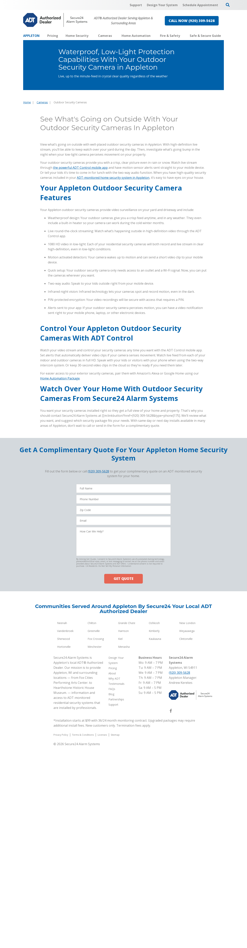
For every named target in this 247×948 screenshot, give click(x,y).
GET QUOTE (123, 780)
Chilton (92, 824)
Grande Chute (126, 824)
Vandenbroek (65, 832)
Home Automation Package (60, 580)
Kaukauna (155, 840)
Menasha (124, 848)
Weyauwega (187, 832)
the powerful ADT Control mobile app (80, 286)
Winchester (95, 848)
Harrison (123, 832)
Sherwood (63, 840)
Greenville (94, 832)
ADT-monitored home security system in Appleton (113, 296)
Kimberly (154, 832)
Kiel (120, 840)
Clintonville (186, 840)
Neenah (62, 824)
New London (187, 824)
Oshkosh (154, 824)
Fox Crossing (96, 840)
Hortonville (64, 848)
